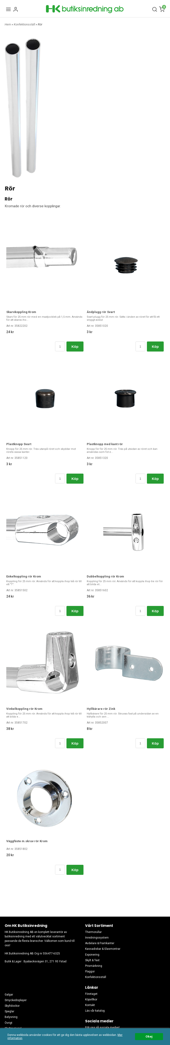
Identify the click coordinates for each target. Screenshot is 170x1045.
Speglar (9, 1011)
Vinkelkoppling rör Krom (24, 709)
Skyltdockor (12, 1005)
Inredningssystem (97, 937)
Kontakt (90, 1005)
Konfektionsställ (25, 24)
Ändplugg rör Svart (101, 312)
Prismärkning (93, 966)
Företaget (91, 994)
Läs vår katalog (95, 1010)
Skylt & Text (92, 960)
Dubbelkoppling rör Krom (105, 576)
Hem (8, 24)
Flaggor (90, 971)
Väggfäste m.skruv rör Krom (27, 841)
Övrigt (8, 1022)
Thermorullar (93, 932)
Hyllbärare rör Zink (101, 709)
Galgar (9, 994)
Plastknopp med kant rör (105, 444)
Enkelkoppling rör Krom (23, 576)
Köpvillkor (91, 999)
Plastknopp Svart (18, 444)
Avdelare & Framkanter (99, 943)
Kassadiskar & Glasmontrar (102, 948)
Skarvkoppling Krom (21, 312)
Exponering (92, 954)
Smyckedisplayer (16, 1000)
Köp (74, 346)
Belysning (11, 1017)
